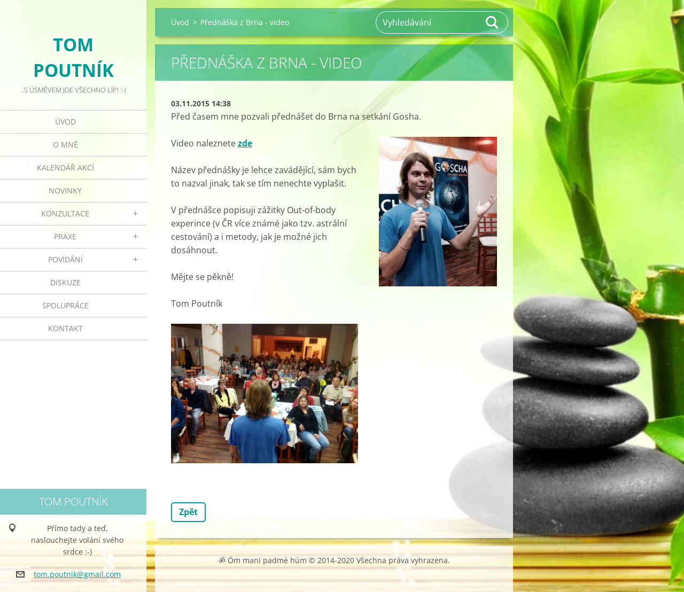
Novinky (65, 190)
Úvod (65, 121)
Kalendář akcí (65, 167)
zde (245, 143)
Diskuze (65, 282)
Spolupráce (65, 305)
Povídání (65, 259)
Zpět (188, 512)
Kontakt (65, 328)
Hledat (493, 22)
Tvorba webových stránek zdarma (326, 578)
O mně (65, 144)
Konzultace (65, 213)
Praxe (65, 236)
